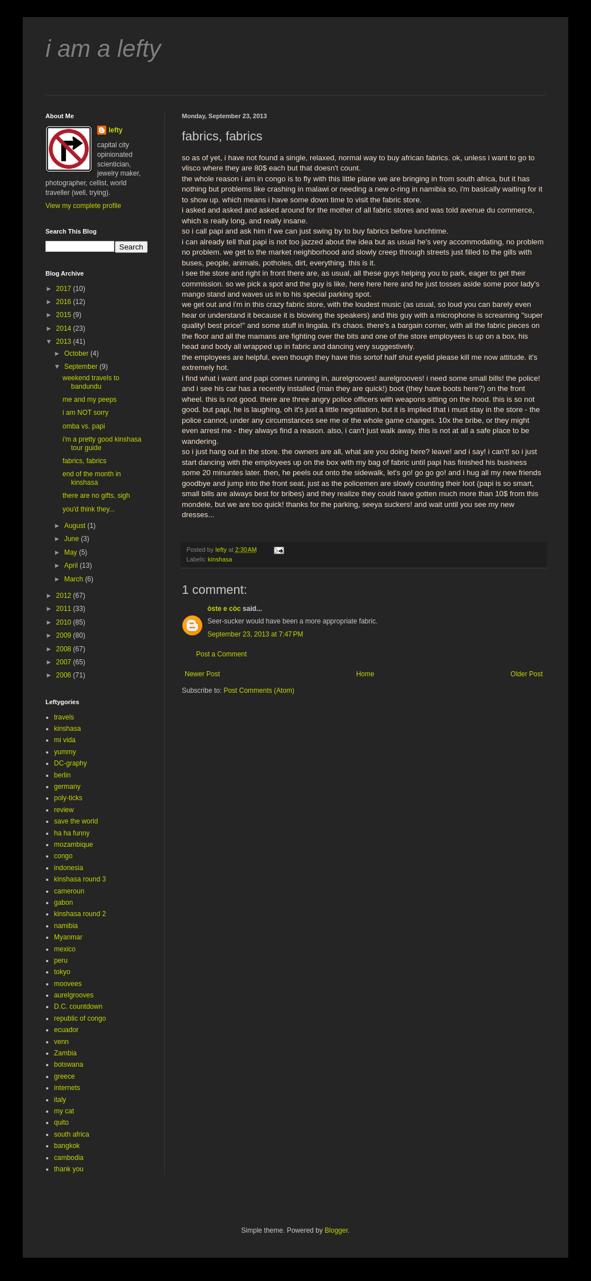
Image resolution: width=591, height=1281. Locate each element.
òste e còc (224, 609)
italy (60, 1100)
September (81, 367)
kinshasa (220, 559)
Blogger (336, 1230)
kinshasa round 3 (80, 879)
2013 (64, 342)
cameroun (69, 891)
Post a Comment (221, 654)
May (71, 552)
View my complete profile (83, 206)
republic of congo (80, 1018)
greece (64, 1076)
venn (61, 1042)
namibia (66, 926)
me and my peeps (89, 400)
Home (365, 674)
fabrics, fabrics (84, 461)
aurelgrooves (73, 995)
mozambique (73, 845)
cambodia (69, 1158)
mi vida (65, 740)
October (77, 353)
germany (67, 787)
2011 (64, 609)
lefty (116, 130)
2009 (64, 635)
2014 (64, 328)
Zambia (65, 1053)
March (74, 579)
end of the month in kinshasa (92, 478)
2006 (64, 675)
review (64, 810)
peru (61, 960)
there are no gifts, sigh (96, 496)
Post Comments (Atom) (258, 690)
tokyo (62, 972)
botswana (68, 1064)
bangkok (67, 1146)
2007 (64, 662)
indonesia (68, 868)
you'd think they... (89, 509)
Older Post (526, 674)
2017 (64, 289)
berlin (62, 775)
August (76, 526)
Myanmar (68, 937)
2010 (64, 622)
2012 (64, 596)
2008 (64, 649)
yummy (65, 752)
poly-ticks (68, 798)
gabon (63, 902)
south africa (71, 1134)
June (72, 539)
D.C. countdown (78, 1006)
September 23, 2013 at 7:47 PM (255, 634)
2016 (64, 302)
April (72, 565)
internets (67, 1088)
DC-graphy (70, 763)
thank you (69, 1169)
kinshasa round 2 (80, 914)
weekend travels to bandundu (91, 382)
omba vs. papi (84, 426)
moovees (68, 984)
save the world (76, 821)
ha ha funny (72, 833)
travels (64, 717)
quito (61, 1122)
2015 (64, 315)
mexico (65, 949)
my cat (64, 1111)
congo (63, 856)
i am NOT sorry (86, 413)
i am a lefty (103, 48)
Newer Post (202, 674)
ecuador (66, 1030)
